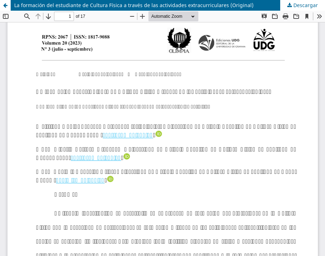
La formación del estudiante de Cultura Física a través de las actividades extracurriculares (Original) (134, 5)
